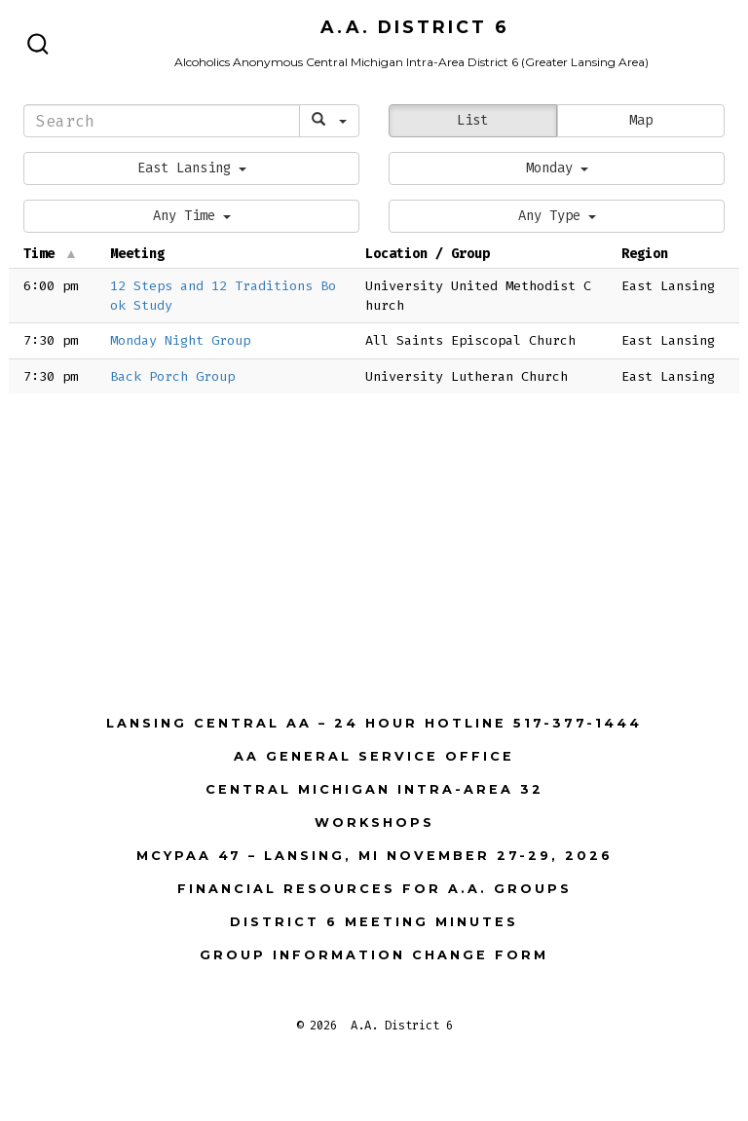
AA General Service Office (374, 756)
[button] (191, 168)
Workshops (374, 822)
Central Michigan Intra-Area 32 (374, 789)
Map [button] (641, 120)
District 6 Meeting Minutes (374, 922)
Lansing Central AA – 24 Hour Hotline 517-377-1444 (374, 723)
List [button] (472, 120)
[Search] (161, 120)
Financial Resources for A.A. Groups (374, 888)
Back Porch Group (172, 376)
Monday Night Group (180, 340)
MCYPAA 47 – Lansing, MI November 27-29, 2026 (374, 855)
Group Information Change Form (374, 955)
